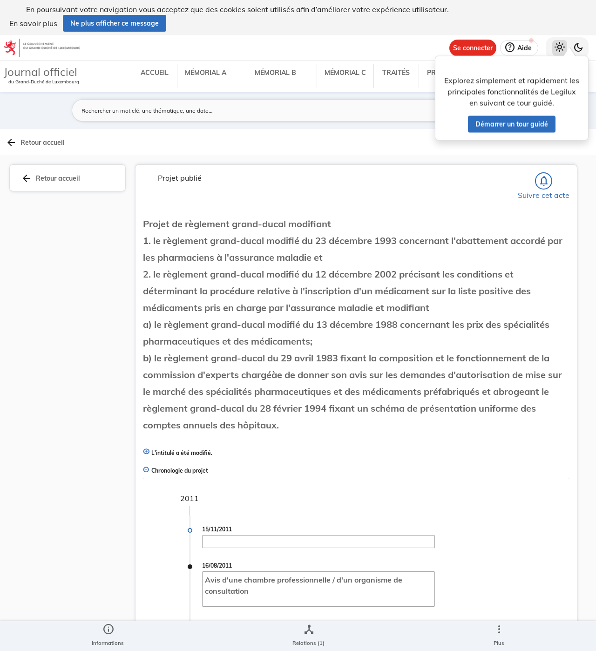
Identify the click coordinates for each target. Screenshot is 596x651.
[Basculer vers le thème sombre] (578, 48)
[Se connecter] (472, 48)
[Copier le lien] (477, 328)
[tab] (566, 162)
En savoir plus (33, 23)
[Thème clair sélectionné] (559, 48)
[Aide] (519, 48)
